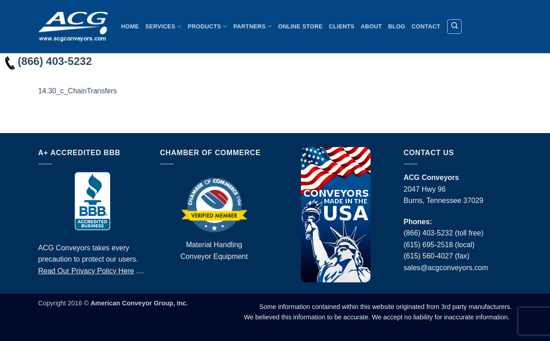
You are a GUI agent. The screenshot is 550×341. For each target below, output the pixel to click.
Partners (252, 26)
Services (163, 26)
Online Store (300, 26)
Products (207, 26)
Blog (396, 26)
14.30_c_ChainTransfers (77, 91)
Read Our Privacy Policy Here (86, 271)
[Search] (454, 26)
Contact (425, 26)
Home (130, 26)
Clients (342, 26)
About (371, 26)
